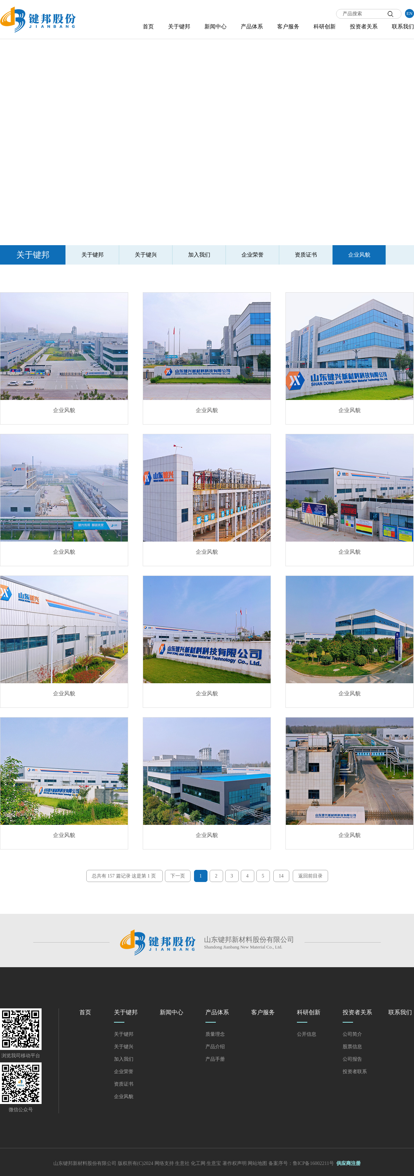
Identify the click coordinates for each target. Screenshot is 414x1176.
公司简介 (352, 1034)
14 (281, 876)
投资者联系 (355, 1071)
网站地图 (257, 1163)
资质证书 (306, 255)
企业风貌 (359, 255)
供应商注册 (348, 1163)
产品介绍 (215, 1046)
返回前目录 (310, 876)
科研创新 (325, 26)
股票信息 (352, 1046)
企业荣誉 (252, 255)
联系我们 (403, 26)
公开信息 (306, 1034)
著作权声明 (234, 1163)
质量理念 (215, 1034)
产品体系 (252, 26)
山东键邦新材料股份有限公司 (84, 1163)
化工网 (198, 1163)
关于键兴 (146, 255)
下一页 (177, 876)
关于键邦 (179, 26)
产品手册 (215, 1059)
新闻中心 (215, 26)
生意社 (182, 1163)
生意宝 (213, 1163)
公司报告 (352, 1059)
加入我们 (199, 255)
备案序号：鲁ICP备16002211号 (301, 1163)
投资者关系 (364, 26)
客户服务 (288, 26)
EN (409, 13)
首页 (148, 26)
